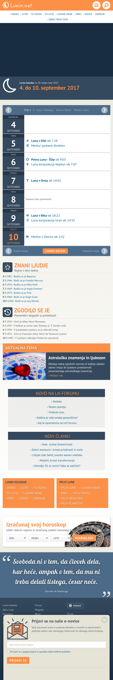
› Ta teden (36, 14)
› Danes (14, 14)
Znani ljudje (31, 265)
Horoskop (8, 614)
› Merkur (99, 14)
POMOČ (77, 605)
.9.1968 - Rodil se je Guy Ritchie (21, 301)
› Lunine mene (64, 14)
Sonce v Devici (63, 110)
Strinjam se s (40, 675)
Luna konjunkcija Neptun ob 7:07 (51, 164)
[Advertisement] (56, 50)
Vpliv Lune (8, 609)
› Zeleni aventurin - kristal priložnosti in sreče (56, 449)
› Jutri (24, 14)
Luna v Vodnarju (44, 110)
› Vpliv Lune (67, 488)
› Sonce (87, 14)
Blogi (37, 614)
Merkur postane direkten (45, 145)
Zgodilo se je (32, 310)
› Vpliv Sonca (81, 493)
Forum (38, 605)
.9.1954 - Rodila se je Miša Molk (20, 284)
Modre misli (9, 622)
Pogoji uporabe (75, 622)
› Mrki (77, 14)
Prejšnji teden (21, 251)
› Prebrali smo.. (56, 412)
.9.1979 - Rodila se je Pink (17, 292)
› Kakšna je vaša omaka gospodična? (56, 417)
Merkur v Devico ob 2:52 (45, 236)
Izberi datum (55, 251)
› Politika (56, 401)
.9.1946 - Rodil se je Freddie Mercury (23, 280)
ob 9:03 (45, 159)
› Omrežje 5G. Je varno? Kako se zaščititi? (56, 465)
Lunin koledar (10, 605)
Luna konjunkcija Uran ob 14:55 (50, 220)
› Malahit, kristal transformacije (56, 460)
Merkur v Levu (81, 110)
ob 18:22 (42, 215)
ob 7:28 (41, 140)
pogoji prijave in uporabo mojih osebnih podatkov (47, 675)
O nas (70, 613)
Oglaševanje (73, 618)
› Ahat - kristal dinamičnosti (57, 444)
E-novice (39, 622)
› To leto (48, 14)
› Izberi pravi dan (57, 19)
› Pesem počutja (56, 407)
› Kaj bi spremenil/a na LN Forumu (56, 423)
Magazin (39, 609)
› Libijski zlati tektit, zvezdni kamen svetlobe (56, 455)
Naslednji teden (91, 251)
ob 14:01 (43, 180)
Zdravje (7, 618)
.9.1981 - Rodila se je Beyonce (19, 276)
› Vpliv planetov (71, 503)
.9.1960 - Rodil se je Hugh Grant (20, 297)
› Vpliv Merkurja (71, 498)
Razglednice (41, 618)
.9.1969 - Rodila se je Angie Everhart (22, 288)
